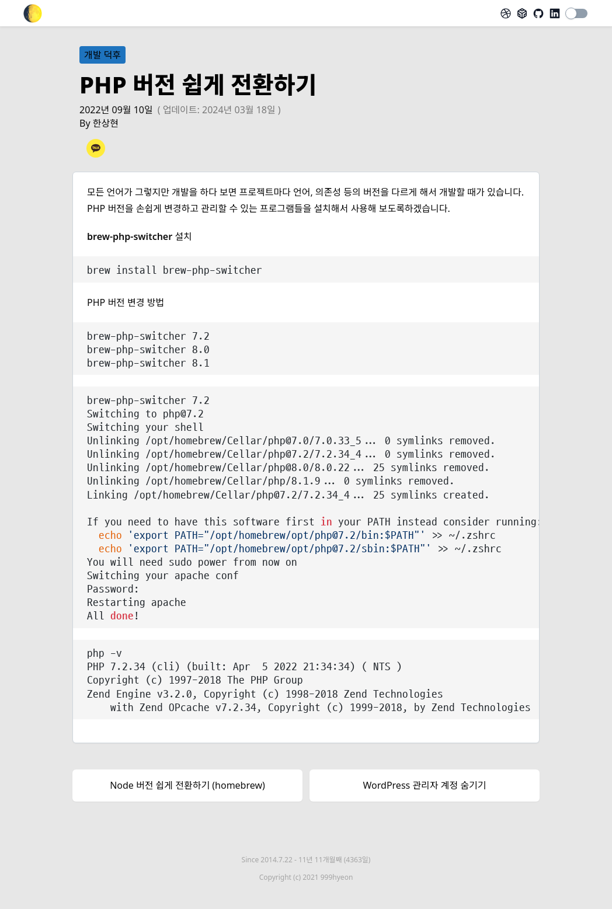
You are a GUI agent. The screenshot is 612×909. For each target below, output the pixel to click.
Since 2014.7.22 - (306, 860)
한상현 (106, 123)
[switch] (577, 13)
